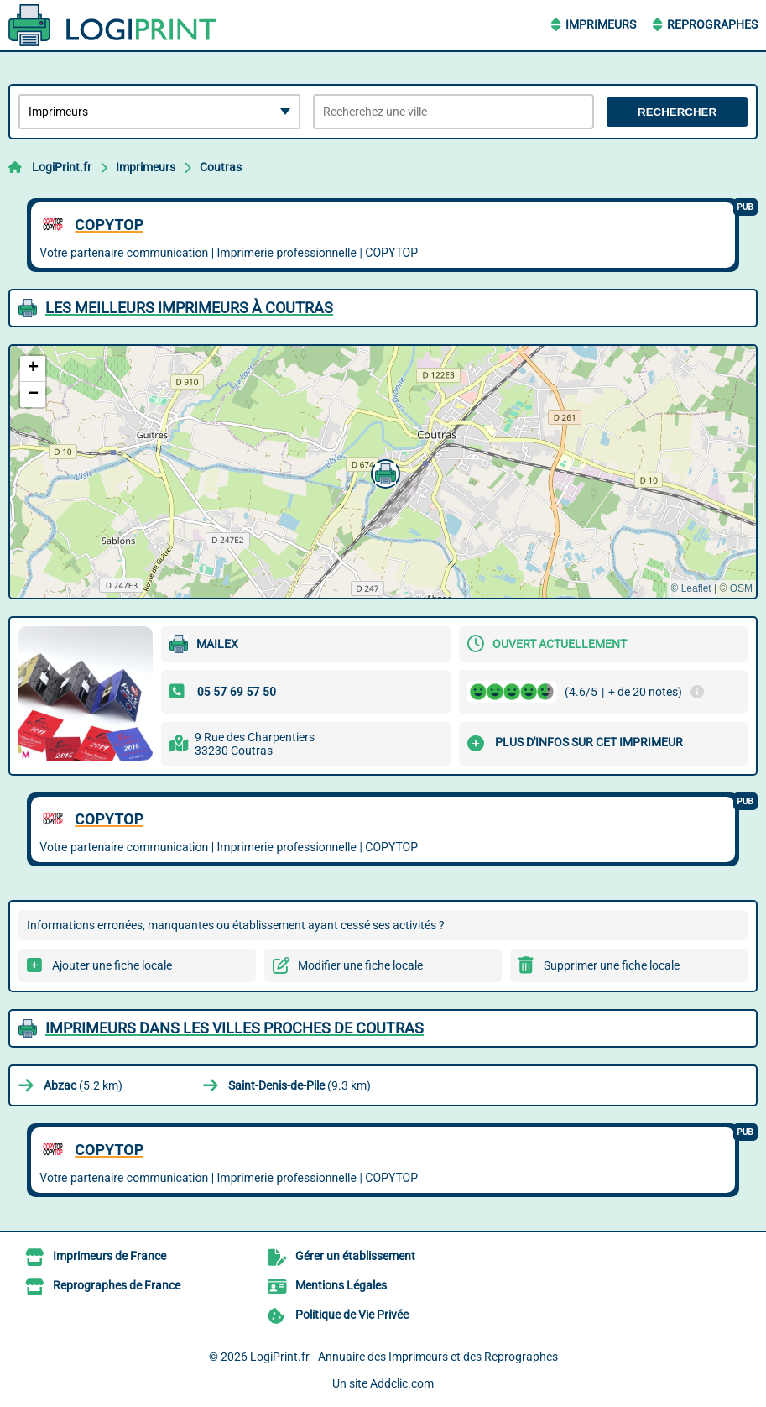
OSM (741, 588)
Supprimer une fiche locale (612, 965)
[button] (383, 471)
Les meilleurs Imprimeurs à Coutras (189, 307)
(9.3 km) (299, 1085)
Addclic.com (402, 1383)
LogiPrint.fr (61, 167)
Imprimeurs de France (109, 1256)
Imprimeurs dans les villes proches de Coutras (234, 1028)
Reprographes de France (116, 1285)
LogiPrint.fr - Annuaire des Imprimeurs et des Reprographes (404, 1356)
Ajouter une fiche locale (112, 965)
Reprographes (712, 24)
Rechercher (677, 112)
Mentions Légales (341, 1285)
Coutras (221, 167)
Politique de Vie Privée (352, 1314)
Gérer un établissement (355, 1256)
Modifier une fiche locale (360, 965)
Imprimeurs (600, 24)
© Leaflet (690, 588)
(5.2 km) (83, 1085)
